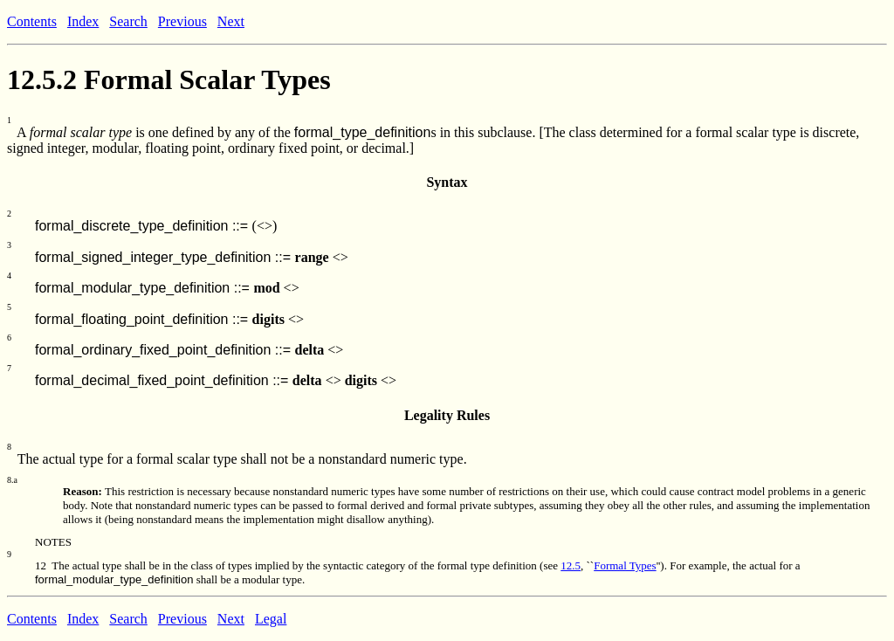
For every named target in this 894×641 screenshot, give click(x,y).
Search (128, 21)
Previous (182, 21)
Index (83, 21)
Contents (32, 21)
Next (230, 21)
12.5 (570, 565)
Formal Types (625, 565)
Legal (270, 618)
